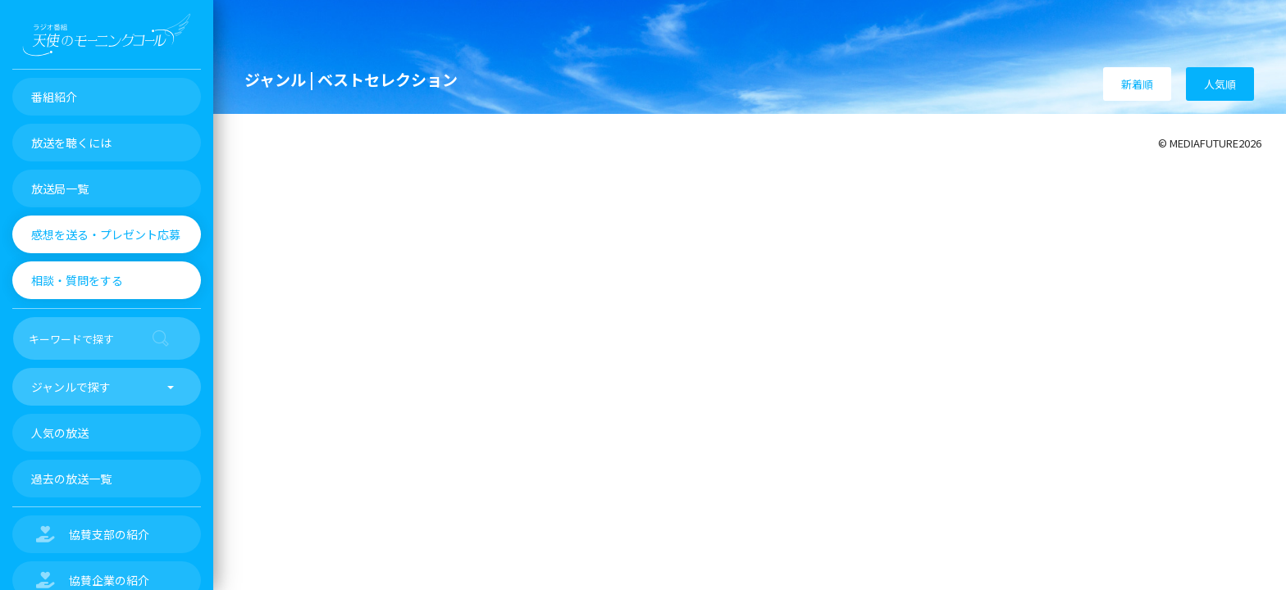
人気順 (1220, 84)
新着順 (1137, 84)
